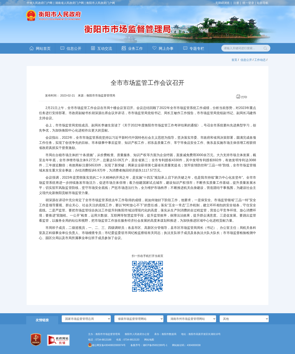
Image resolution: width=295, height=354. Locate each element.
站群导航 (262, 3)
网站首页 (43, 49)
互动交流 (104, 49)
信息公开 (74, 49)
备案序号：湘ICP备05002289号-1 (148, 345)
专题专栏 (196, 49)
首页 (234, 59)
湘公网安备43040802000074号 (107, 345)
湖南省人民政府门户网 (69, 3)
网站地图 (149, 339)
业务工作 (135, 49)
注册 (236, 3)
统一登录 (248, 3)
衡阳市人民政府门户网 (100, 3)
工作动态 (260, 59)
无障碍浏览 (222, 3)
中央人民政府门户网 (39, 3)
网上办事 (166, 49)
